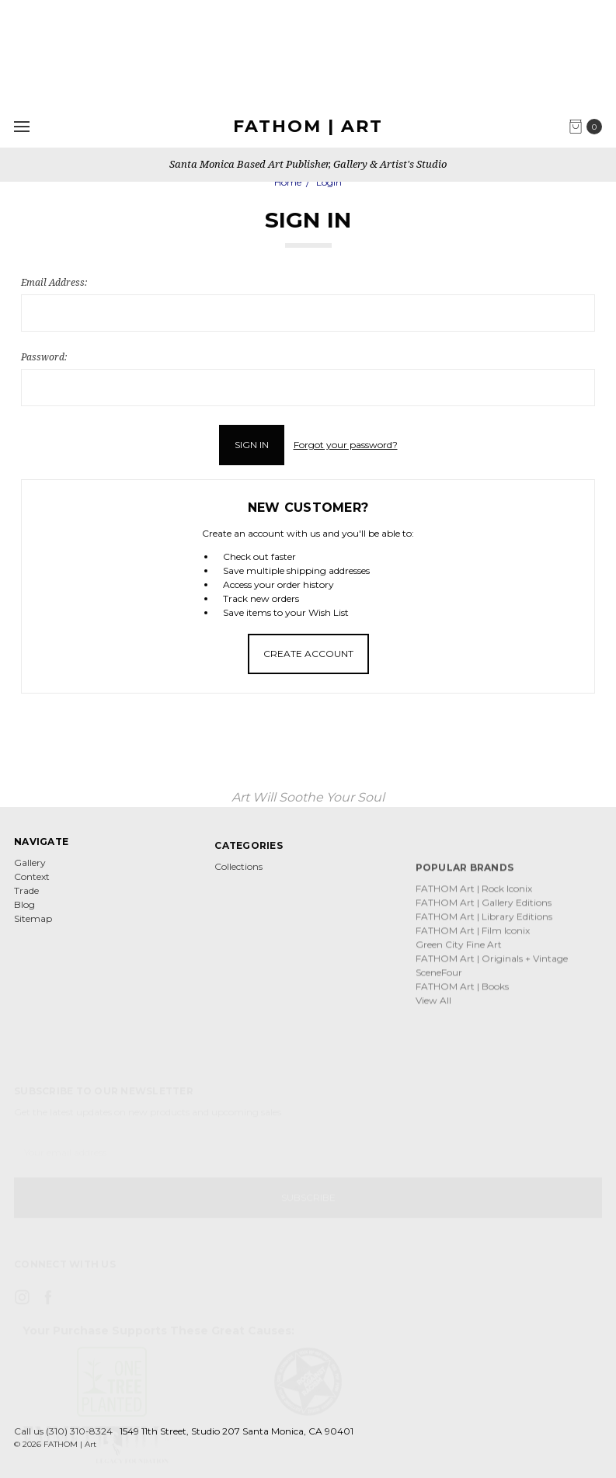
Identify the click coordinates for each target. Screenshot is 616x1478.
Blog (24, 930)
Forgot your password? (346, 444)
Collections (238, 937)
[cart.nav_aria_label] (589, 127)
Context (32, 902)
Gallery (30, 888)
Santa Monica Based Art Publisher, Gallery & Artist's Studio (308, 164)
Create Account (308, 653)
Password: (44, 356)
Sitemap (33, 944)
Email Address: (54, 282)
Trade (26, 916)
